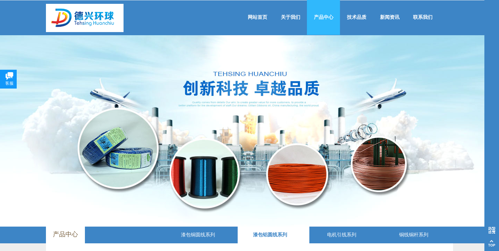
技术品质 (356, 17)
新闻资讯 (389, 17)
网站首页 (257, 17)
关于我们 (290, 17)
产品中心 (323, 17)
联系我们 (423, 17)
